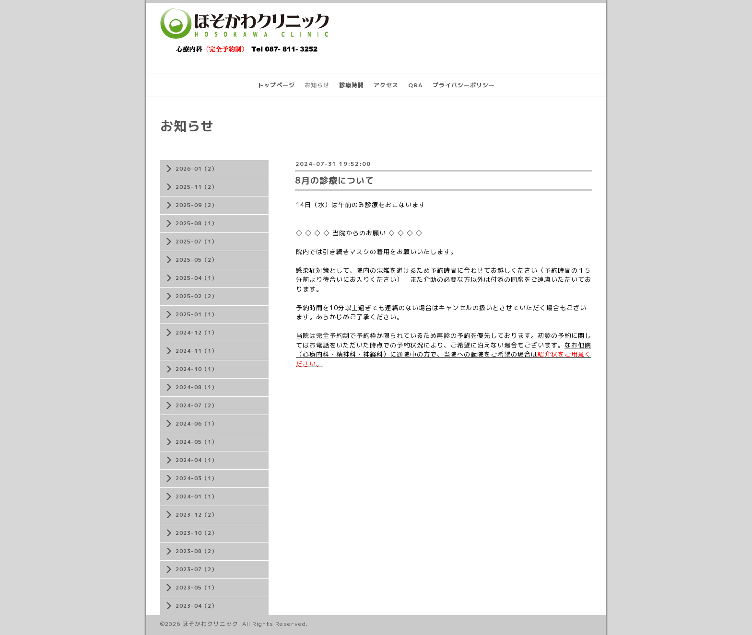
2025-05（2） (196, 260)
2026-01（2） (196, 169)
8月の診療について (334, 180)
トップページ (276, 85)
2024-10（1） (196, 369)
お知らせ (317, 85)
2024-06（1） (196, 423)
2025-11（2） (196, 187)
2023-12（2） (196, 515)
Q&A (415, 85)
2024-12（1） (196, 332)
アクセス (386, 85)
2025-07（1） (196, 241)
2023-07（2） (196, 569)
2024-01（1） (196, 496)
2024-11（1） (196, 351)
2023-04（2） (196, 606)
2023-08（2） (196, 551)
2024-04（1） (196, 460)
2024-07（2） (196, 405)
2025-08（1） (196, 223)
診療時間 (351, 85)
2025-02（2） (196, 296)
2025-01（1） (196, 314)
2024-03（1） (196, 478)
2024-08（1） (196, 387)
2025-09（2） (196, 205)
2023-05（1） (196, 587)
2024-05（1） (196, 442)
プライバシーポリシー (464, 85)
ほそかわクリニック (210, 624)
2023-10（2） (196, 533)
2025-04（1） (196, 278)
